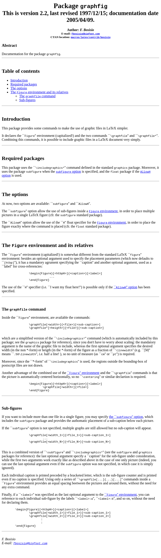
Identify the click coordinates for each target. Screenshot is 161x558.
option (68, 171)
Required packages (23, 84)
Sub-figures (27, 100)
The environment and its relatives (39, 92)
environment (103, 211)
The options (18, 88)
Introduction (19, 80)
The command (37, 96)
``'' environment (83, 376)
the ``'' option (126, 422)
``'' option (125, 289)
